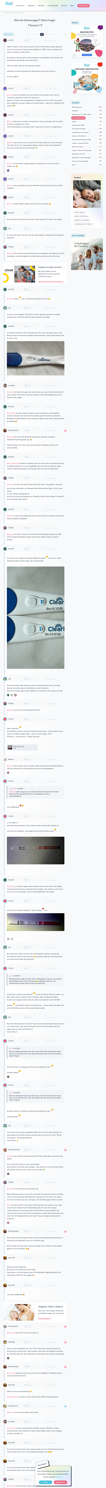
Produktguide (53, 5)
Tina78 (10, 719)
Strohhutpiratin (13, 430)
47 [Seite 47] (50, 34)
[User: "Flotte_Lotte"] (8, 1174)
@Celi (9, 1205)
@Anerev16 (11, 1333)
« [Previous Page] (19, 34)
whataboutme (13, 1406)
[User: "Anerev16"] (5, 1258)
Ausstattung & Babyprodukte (82, 139)
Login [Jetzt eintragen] (45, 1482)
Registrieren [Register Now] (60, 1482)
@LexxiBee (11, 413)
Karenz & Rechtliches (79, 136)
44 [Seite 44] (38, 34)
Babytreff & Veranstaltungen (82, 157)
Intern (74, 165)
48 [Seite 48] (54, 34)
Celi (9, 228)
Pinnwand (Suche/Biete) (80, 161)
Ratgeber (31, 5)
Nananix (11, 759)
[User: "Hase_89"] (15, 695)
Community (20, 5)
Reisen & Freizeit (78, 147)
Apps (72, 5)
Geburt (74, 121)
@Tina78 (10, 766)
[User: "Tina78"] (5, 719)
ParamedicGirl (13, 1326)
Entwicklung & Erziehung (80, 132)
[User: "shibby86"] (5, 1342)
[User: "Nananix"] (5, 759)
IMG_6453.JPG (19, 746)
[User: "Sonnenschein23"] (11, 695)
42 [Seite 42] (29, 34)
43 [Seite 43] (33, 34)
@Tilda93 (10, 299)
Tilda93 (10, 247)
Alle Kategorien (77, 107)
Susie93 (11, 213)
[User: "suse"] (8, 1076)
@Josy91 (10, 95)
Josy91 (10, 40)
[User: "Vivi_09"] (5, 88)
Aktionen (41, 5)
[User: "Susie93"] (5, 213)
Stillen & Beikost (80, 212)
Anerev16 (11, 1258)
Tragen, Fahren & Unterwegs (82, 150)
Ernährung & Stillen (78, 125)
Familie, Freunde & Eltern (80, 143)
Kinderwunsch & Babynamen (82, 114)
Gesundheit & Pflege (79, 129)
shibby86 (11, 1342)
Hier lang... (59, 1477)
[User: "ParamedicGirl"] (5, 1326)
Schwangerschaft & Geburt (83, 224)
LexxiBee (11, 385)
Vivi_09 (10, 88)
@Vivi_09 (10, 121)
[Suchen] (101, 5)
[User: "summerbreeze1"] (5, 1150)
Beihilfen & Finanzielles (82, 220)
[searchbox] (93, 5)
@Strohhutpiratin (13, 463)
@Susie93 (10, 253)
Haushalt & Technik (79, 154)
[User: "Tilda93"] (5, 247)
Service (64, 5)
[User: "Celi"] (5, 229)
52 (61, 34)
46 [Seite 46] (46, 34)
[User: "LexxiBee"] (5, 386)
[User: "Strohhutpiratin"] (5, 430)
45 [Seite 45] (42, 34)
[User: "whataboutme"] (5, 1406)
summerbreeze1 (14, 1149)
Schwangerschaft (79, 118)
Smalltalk (75, 110)
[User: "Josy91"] (5, 40)
